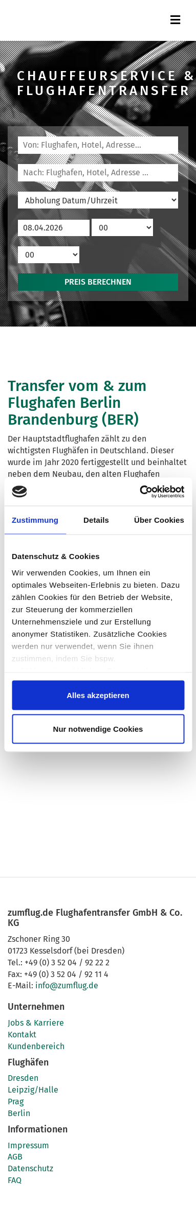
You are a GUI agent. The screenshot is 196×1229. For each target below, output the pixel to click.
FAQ (14, 1180)
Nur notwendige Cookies (98, 728)
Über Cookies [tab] (159, 520)
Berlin (19, 1113)
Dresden (23, 1078)
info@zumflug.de (66, 985)
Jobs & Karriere (36, 1023)
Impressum (28, 1145)
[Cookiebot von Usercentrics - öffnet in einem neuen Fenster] (140, 491)
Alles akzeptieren (98, 695)
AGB (15, 1157)
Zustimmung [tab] (35, 520)
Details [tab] (96, 520)
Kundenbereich (36, 1046)
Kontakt (22, 1034)
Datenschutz (30, 1168)
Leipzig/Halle (33, 1090)
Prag (16, 1101)
